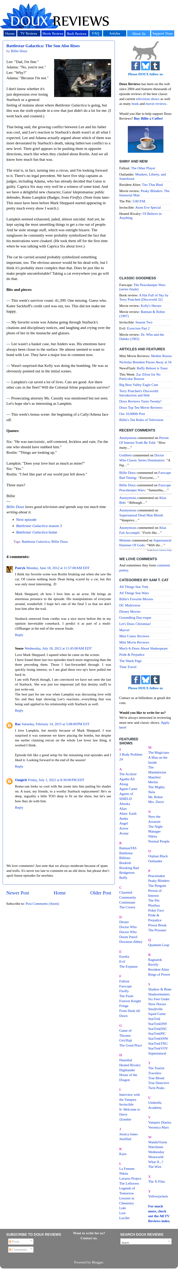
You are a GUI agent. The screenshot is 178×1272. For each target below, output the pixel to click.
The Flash (126, 996)
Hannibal (125, 1060)
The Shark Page (130, 661)
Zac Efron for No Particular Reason (140, 376)
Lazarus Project (130, 1178)
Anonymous (128, 438)
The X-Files (156, 1181)
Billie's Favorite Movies (136, 599)
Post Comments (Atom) (42, 903)
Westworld (155, 1157)
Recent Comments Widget (162, 550)
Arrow (124, 828)
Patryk (20, 568)
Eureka (124, 956)
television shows (147, 99)
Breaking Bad (129, 868)
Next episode (26, 519)
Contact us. (89, 1238)
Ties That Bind (152, 185)
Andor (123, 818)
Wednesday (156, 1152)
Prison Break (157, 925)
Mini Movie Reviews (134, 642)
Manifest (154, 777)
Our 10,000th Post (132, 414)
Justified (125, 1139)
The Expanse (128, 966)
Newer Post (17, 893)
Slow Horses (157, 1004)
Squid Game (157, 1014)
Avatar (124, 833)
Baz (18, 724)
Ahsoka (124, 804)
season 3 (39, 526)
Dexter (124, 922)
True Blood (156, 1078)
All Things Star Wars (134, 593)
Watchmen (155, 1147)
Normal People (158, 841)
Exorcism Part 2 (138, 328)
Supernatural (157, 1053)
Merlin (153, 782)
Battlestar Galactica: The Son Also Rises (43, 45)
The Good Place (130, 1045)
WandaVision (157, 1142)
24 (121, 759)
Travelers (154, 1073)
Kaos (123, 1154)
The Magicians (158, 752)
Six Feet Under (159, 999)
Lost (122, 1213)
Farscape (125, 986)
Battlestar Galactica (35, 541)
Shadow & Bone (160, 989)
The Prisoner (157, 930)
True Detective (158, 1083)
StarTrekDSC (157, 1029)
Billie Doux (15, 507)
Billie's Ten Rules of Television (141, 420)
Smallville (155, 1009)
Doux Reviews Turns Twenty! (140, 401)
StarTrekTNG (158, 1043)
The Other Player (143, 168)
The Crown (127, 907)
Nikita (152, 836)
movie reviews (156, 104)
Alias (123, 808)
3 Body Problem (130, 754)
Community (127, 897)
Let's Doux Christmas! (135, 624)
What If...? (155, 1162)
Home (60, 893)
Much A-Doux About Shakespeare (143, 648)
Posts (14, 1241)
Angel (123, 823)
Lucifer (124, 1218)
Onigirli (21, 780)
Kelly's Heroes (151, 306)
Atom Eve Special (148, 207)
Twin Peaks (156, 1088)
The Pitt (153, 900)
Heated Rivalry (130, 1065)
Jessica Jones (128, 1134)
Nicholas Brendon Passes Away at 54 (145, 362)
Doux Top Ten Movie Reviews (141, 407)
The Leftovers (129, 1183)
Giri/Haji (125, 1040)
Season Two (144, 322)
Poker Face (156, 910)
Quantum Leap (158, 945)
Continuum (127, 902)
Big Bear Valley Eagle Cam (138, 385)
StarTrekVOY (158, 1048)
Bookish (125, 863)
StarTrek (154, 1019)
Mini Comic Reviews (134, 636)
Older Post (100, 893)
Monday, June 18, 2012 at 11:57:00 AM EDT (58, 568)
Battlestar (126, 853)
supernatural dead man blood (140, 515)
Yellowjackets (158, 1196)
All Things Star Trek (133, 587)
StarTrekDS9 (157, 1024)
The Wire (154, 1167)
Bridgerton (127, 873)
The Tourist (156, 1068)
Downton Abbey (130, 942)
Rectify (153, 964)
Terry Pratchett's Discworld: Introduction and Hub (139, 393)
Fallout (124, 981)
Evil (122, 961)
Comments (18, 1249)
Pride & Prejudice (132, 654)
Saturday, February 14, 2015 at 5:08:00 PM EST (55, 724)
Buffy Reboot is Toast (152, 368)
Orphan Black (158, 856)
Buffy (123, 878)
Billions (124, 858)
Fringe (124, 1006)
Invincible (126, 1104)
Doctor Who (128, 927)
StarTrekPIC (157, 1033)
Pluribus (154, 905)
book (135, 104)
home (36, 532)
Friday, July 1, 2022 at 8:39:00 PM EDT (56, 780)
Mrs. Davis (156, 802)
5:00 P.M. (139, 201)
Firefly (124, 991)
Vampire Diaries (159, 1122)
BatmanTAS (128, 848)
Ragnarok (155, 960)
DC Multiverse (129, 605)
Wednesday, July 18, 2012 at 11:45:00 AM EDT (58, 648)
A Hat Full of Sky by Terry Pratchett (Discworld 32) (143, 297)
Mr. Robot (155, 797)
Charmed (125, 892)
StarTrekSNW (158, 1038)
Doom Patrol (128, 937)
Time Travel (128, 667)
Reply (19, 635)
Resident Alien (158, 969)
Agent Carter (128, 789)
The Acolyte (128, 774)
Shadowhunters (159, 994)
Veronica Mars (158, 1127)
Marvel (124, 630)
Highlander (127, 1070)
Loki (122, 1208)
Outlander (155, 861)
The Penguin (157, 886)
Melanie (125, 540)
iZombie (125, 1119)
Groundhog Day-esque (135, 617)
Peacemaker (156, 876)
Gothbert (125, 455)
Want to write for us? (89, 1233)
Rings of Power (159, 974)
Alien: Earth (128, 813)
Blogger (97, 1262)
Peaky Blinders (159, 881)
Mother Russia (161, 356)
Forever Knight (130, 1001)
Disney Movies (130, 611)
